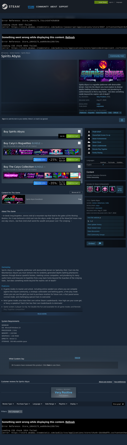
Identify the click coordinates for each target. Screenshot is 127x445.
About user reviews (105, 385)
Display (73, 410)
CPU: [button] (110, 418)
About (53, 6)
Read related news (94, 231)
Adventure (101, 206)
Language (36, 410)
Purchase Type (22, 410)
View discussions (93, 234)
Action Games (15, 56)
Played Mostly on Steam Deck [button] (76, 418)
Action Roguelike (101, 115)
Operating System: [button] (97, 418)
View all (77, 361)
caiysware (100, 109)
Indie (110, 115)
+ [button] (120, 115)
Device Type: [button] (6, 421)
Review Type (7, 410)
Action (94, 206)
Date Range (49, 410)
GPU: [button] (118, 418)
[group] (63, 420)
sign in (111, 2)
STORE (31, 6)
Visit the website (94, 221)
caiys (98, 107)
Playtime (62, 410)
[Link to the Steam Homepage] (13, 9)
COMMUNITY (42, 6)
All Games (4, 56)
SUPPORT (63, 6)
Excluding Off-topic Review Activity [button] (39, 418)
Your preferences (120, 385)
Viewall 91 (120, 192)
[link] (57, 163)
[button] (73, 139)
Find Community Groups (96, 238)
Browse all (76, 195)
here (49, 368)
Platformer (83, 115)
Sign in (4, 122)
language (119, 2)
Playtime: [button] (58, 418)
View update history (95, 227)
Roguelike (91, 115)
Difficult (116, 115)
